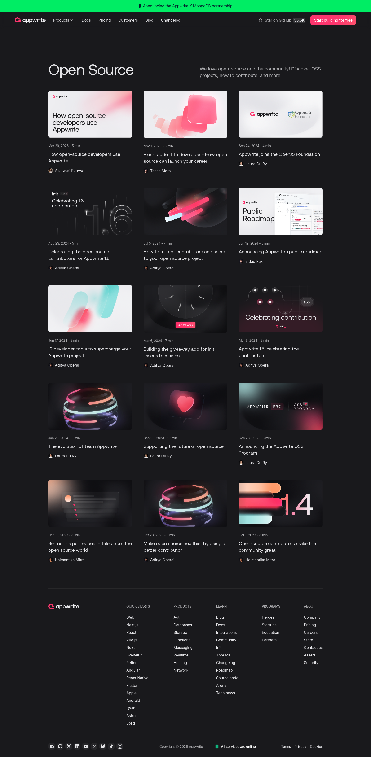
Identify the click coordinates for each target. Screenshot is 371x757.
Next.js (132, 624)
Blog (150, 20)
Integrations (226, 632)
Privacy (300, 746)
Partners (269, 640)
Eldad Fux (254, 261)
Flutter (131, 685)
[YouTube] (85, 746)
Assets (310, 655)
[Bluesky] (102, 746)
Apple (131, 693)
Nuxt (130, 647)
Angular (133, 670)
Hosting (180, 662)
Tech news (225, 693)
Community (226, 640)
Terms (286, 746)
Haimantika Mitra (70, 559)
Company (312, 617)
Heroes (268, 617)
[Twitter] (68, 746)
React (131, 632)
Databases (182, 624)
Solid (130, 723)
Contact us (313, 647)
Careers (311, 632)
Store (308, 640)
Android (133, 700)
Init (218, 647)
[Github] (60, 746)
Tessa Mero (160, 170)
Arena (221, 685)
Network (180, 670)
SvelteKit (134, 655)
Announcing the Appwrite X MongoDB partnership (185, 6)
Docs (86, 20)
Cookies (316, 746)
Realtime (180, 655)
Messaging (183, 647)
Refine (131, 662)
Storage (180, 632)
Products (63, 20)
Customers (128, 20)
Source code (227, 677)
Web (130, 617)
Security (311, 662)
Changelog (170, 20)
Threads (223, 655)
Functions (181, 640)
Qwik (130, 708)
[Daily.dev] (94, 746)
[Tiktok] (111, 746)
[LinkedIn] (77, 746)
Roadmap (224, 670)
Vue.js (131, 640)
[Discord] (51, 746)
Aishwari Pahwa (69, 170)
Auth (177, 617)
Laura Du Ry (256, 164)
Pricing (104, 20)
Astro (131, 715)
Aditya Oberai (67, 268)
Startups (269, 624)
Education (270, 632)
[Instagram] (119, 746)
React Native (137, 677)
